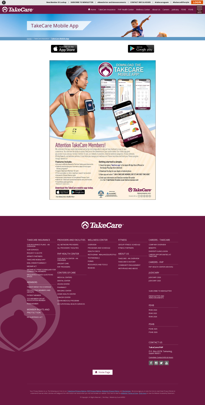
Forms (91, 261)
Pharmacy (61, 287)
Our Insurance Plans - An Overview (38, 245)
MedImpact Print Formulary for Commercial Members (41, 270)
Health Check (94, 251)
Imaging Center (64, 290)
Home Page (102, 372)
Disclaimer (126, 391)
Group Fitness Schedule (129, 244)
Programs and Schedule (99, 248)
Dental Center (63, 280)
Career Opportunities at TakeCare (160, 255)
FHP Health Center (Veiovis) (161, 267)
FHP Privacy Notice (94, 391)
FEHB (183, 9)
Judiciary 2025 (155, 280)
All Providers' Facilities (68, 248)
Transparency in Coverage (39, 287)
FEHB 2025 (153, 313)
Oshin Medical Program (68, 300)
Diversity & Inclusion (158, 251)
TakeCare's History (126, 262)
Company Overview (157, 244)
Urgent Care (63, 263)
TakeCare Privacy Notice (76, 391)
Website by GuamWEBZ (117, 397)
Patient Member (34, 295)
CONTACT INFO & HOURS (140, 2)
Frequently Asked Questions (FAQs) (40, 275)
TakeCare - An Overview (128, 258)
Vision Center (63, 284)
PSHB (190, 9)
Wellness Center (143, 9)
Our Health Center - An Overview (67, 259)
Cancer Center (63, 297)
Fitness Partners (126, 248)
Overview (92, 244)
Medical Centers (64, 277)
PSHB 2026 (153, 332)
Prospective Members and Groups (39, 291)
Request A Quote (34, 253)
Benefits (152, 248)
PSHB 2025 (153, 329)
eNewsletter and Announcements (112, 2)
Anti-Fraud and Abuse (128, 268)
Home (93, 9)
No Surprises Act (35, 317)
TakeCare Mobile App (36, 259)
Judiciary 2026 (155, 277)
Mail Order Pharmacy (36, 263)
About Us (156, 9)
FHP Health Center (126, 9)
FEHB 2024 (153, 310)
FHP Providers (63, 267)
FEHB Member (32, 303)
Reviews (91, 268)
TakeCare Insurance (106, 9)
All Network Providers (68, 244)
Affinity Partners (35, 256)
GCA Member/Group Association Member (36, 299)
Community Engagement (129, 265)
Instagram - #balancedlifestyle (102, 254)
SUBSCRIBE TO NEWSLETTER (82, 2)
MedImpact (32, 266)
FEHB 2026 (153, 316)
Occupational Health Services (71, 304)
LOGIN (197, 2)
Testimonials (94, 258)
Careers (166, 9)
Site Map (105, 397)
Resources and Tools (98, 264)
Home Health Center (66, 294)
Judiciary (175, 9)
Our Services (33, 249)
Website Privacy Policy (110, 391)
